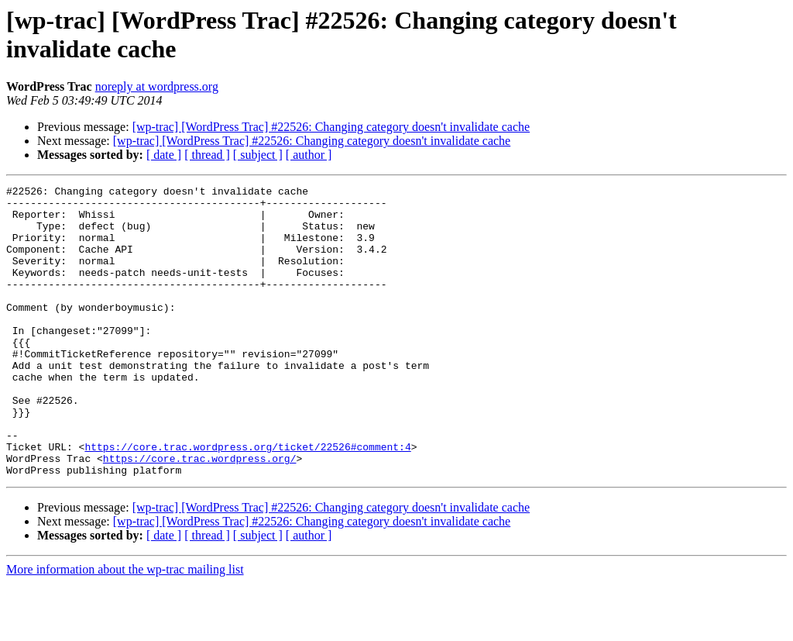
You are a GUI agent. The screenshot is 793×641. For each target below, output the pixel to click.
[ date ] (163, 154)
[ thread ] (207, 154)
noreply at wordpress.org (156, 86)
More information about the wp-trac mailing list (125, 627)
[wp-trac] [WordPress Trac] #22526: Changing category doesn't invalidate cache (331, 126)
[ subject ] (258, 154)
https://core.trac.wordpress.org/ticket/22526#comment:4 (247, 500)
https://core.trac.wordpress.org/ (200, 514)
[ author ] (309, 154)
